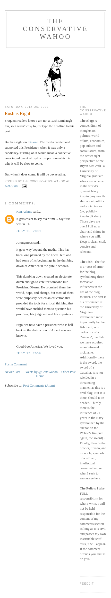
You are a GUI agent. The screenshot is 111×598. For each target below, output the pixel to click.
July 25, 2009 (28, 231)
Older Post (68, 372)
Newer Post (12, 372)
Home (40, 376)
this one (33, 142)
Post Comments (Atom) (39, 385)
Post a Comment (16, 364)
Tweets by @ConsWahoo (41, 372)
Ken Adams (24, 211)
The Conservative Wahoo (55, 28)
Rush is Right (17, 113)
